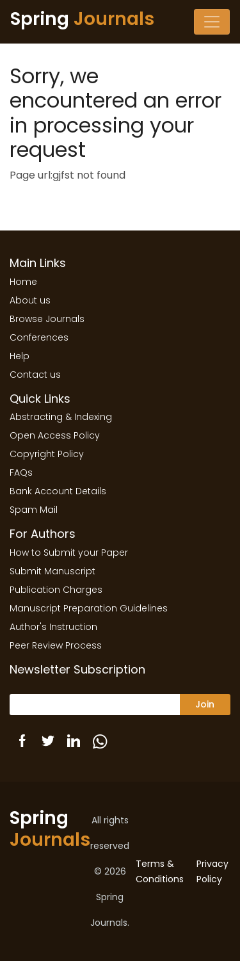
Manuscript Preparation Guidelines (89, 608)
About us (30, 300)
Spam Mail (34, 509)
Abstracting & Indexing (61, 416)
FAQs (21, 472)
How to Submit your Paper (69, 552)
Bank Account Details (58, 491)
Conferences (39, 337)
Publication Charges (56, 589)
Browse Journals (47, 318)
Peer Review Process (56, 645)
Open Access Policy (55, 435)
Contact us (35, 374)
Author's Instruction (53, 626)
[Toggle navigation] (212, 22)
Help (19, 356)
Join (204, 704)
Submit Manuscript (52, 571)
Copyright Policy (47, 454)
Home (23, 281)
